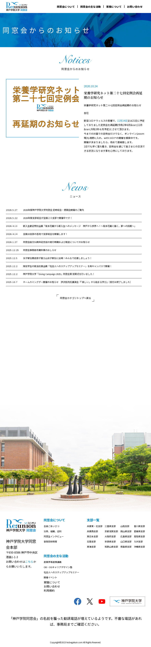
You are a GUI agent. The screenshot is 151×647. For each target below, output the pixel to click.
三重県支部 (110, 526)
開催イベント (50, 578)
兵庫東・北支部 (94, 526)
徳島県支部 (126, 547)
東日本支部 (92, 537)
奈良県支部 (110, 542)
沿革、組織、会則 (52, 532)
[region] (75, 246)
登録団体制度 (50, 542)
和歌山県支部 (111, 547)
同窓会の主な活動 (90, 6)
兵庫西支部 (92, 532)
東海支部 (91, 547)
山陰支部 (124, 526)
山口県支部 (126, 542)
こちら (29, 562)
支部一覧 (93, 520)
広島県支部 (126, 537)
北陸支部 (91, 542)
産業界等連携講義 (52, 562)
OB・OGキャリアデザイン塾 (58, 567)
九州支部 (138, 542)
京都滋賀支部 (111, 532)
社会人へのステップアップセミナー (61, 573)
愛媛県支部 (139, 532)
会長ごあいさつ (51, 526)
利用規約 (49, 591)
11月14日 (122, 120)
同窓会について (66, 6)
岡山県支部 (126, 532)
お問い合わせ (134, 6)
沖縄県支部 (139, 547)
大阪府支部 (110, 537)
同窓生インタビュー (54, 537)
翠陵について (114, 6)
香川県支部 (139, 526)
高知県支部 (139, 537)
